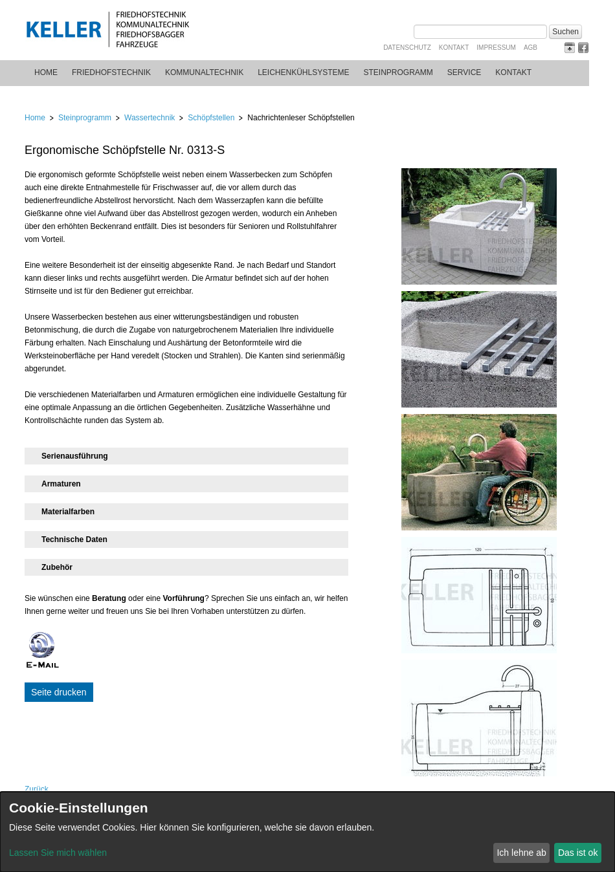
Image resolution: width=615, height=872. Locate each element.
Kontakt (454, 47)
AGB (530, 47)
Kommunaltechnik (204, 72)
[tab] (186, 456)
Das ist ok (578, 852)
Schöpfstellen (211, 117)
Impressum (496, 47)
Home (46, 72)
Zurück (37, 789)
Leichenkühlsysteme (303, 72)
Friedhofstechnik (111, 72)
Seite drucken (59, 692)
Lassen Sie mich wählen (58, 852)
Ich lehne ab (521, 852)
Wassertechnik (149, 117)
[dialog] (307, 832)
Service (464, 72)
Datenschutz (407, 47)
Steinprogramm (398, 72)
